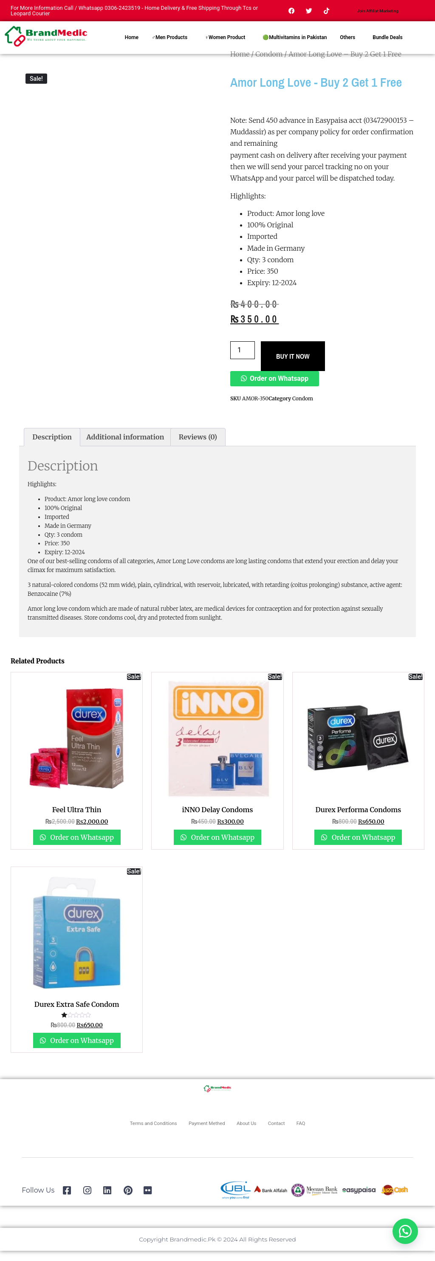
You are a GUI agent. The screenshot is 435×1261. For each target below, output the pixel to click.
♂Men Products (169, 48)
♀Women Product (225, 48)
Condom (302, 408)
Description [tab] (52, 447)
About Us (258, 1133)
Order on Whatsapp (279, 389)
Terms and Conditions (126, 1133)
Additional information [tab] (125, 447)
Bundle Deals (387, 48)
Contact (301, 1133)
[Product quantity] (242, 360)
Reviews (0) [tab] (198, 447)
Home (131, 48)
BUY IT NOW (293, 366)
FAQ (336, 1133)
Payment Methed (202, 1133)
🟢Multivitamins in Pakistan (295, 48)
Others (347, 48)
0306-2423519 (122, 13)
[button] (274, 389)
